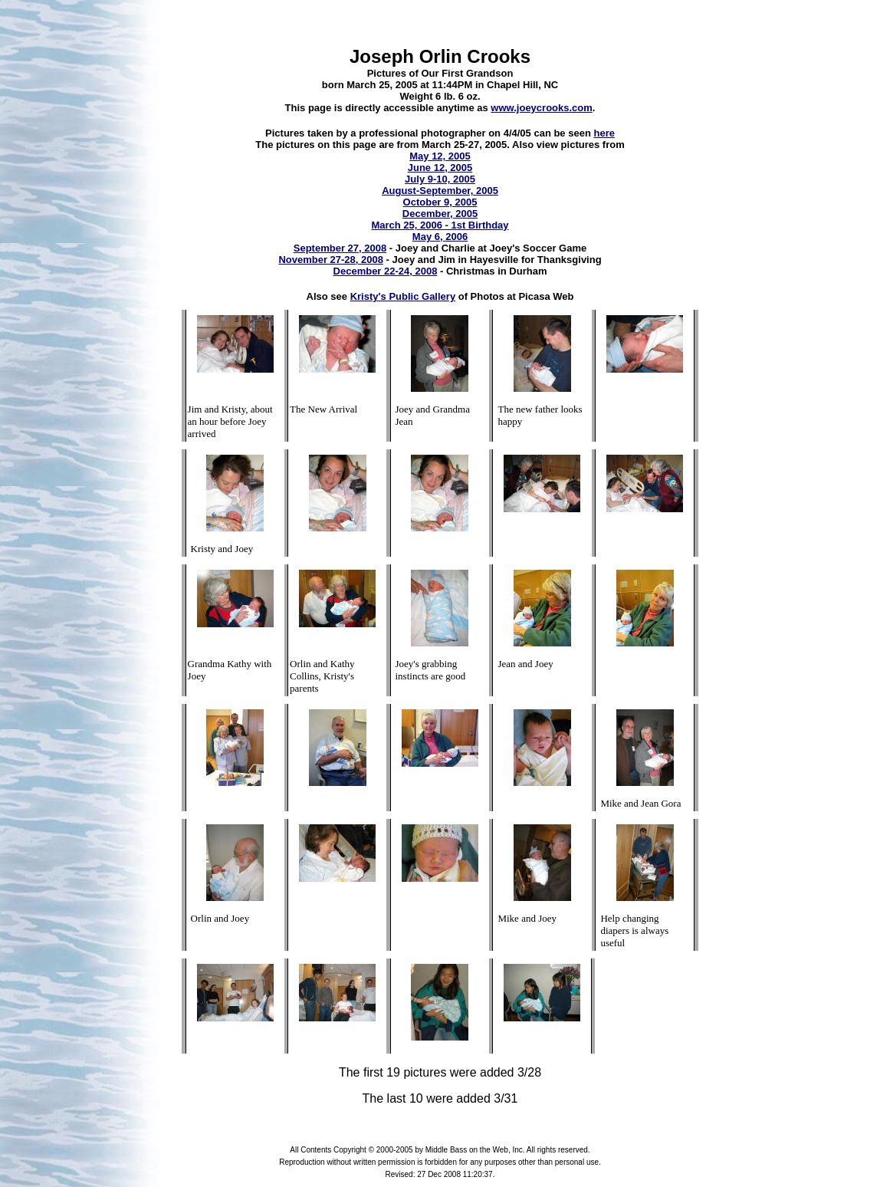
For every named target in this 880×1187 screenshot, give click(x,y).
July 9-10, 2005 (440, 179)
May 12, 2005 (440, 156)
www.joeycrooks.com (541, 107)
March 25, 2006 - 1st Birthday (439, 225)
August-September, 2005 (440, 190)
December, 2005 (440, 213)
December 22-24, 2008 (385, 271)
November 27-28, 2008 (330, 259)
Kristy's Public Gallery (402, 296)
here (603, 133)
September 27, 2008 (340, 248)
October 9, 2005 (440, 202)
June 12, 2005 (440, 167)
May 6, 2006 (440, 236)
